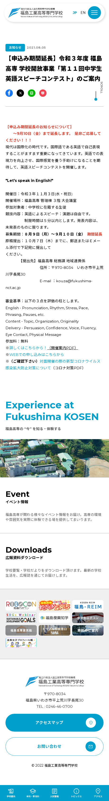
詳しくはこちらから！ (28, 348)
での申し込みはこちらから (36, 354)
